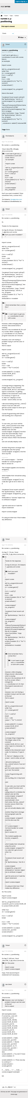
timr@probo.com (16, 199)
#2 (25, 142)
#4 (25, 545)
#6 (25, 990)
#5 (25, 951)
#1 (25, 50)
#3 (25, 215)
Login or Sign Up (21, 1)
